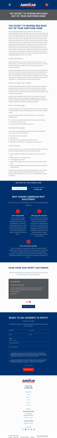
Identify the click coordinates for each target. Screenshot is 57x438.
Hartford (26, 55)
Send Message (28, 369)
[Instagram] (34, 429)
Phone (10, 334)
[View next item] (30, 302)
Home (28, 394)
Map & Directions (28, 417)
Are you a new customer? (14, 342)
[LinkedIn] (31, 429)
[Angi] (28, 429)
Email (30, 334)
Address (10, 338)
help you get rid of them (29, 173)
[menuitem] (10, 437)
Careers (28, 402)
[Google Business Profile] (25, 429)
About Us (28, 397)
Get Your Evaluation (19, 188)
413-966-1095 (38, 189)
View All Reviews (28, 306)
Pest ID (28, 399)
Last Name (31, 330)
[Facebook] (22, 429)
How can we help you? (13, 347)
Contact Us (28, 405)
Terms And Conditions (28, 365)
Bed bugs (36, 115)
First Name (11, 330)
